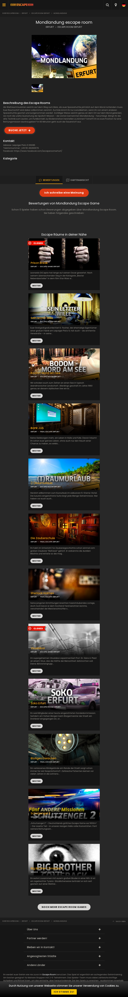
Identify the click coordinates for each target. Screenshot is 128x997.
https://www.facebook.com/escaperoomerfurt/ (38, 151)
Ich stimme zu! (64, 991)
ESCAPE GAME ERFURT (50, 266)
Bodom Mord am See (45, 373)
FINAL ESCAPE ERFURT (50, 431)
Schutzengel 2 (40, 813)
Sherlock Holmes (42, 593)
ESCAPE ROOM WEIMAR (51, 817)
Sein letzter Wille (42, 318)
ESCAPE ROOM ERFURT (70, 27)
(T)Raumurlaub (42, 483)
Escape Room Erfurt (40, 13)
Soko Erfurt (38, 703)
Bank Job (37, 428)
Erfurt (25, 13)
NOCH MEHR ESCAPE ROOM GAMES (64, 907)
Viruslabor (38, 648)
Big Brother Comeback (47, 868)
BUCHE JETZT (18, 130)
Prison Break (39, 263)
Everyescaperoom (10, 13)
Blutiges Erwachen (43, 758)
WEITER (36, 340)
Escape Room (49, 974)
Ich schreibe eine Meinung (64, 193)
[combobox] (115, 5)
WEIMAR (34, 817)
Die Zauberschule (43, 538)
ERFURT (50, 27)
